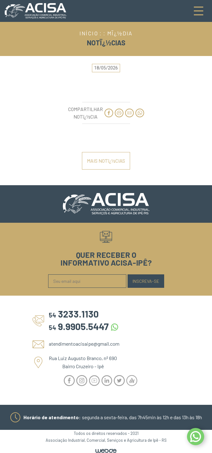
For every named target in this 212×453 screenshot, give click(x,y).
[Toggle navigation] (198, 11)
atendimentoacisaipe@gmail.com (84, 344)
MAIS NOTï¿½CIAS (106, 161)
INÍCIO (88, 33)
